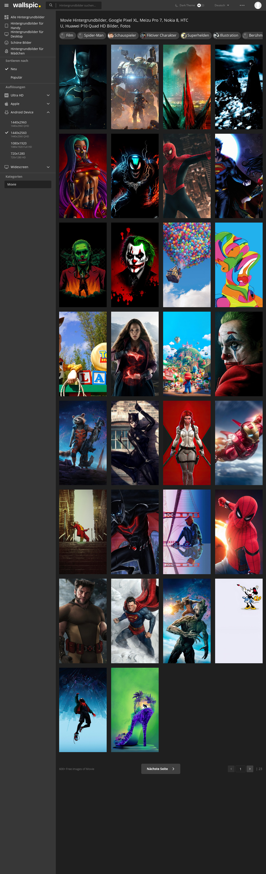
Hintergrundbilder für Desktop (24, 34)
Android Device (18, 112)
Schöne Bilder (17, 42)
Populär (16, 77)
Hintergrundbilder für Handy (24, 25)
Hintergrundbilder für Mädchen (24, 51)
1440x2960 (19, 122)
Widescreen (16, 167)
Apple (11, 104)
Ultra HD (13, 95)
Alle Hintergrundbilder (24, 17)
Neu (14, 69)
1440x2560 (33, 132)
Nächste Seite (161, 769)
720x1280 (18, 153)
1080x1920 (19, 143)
